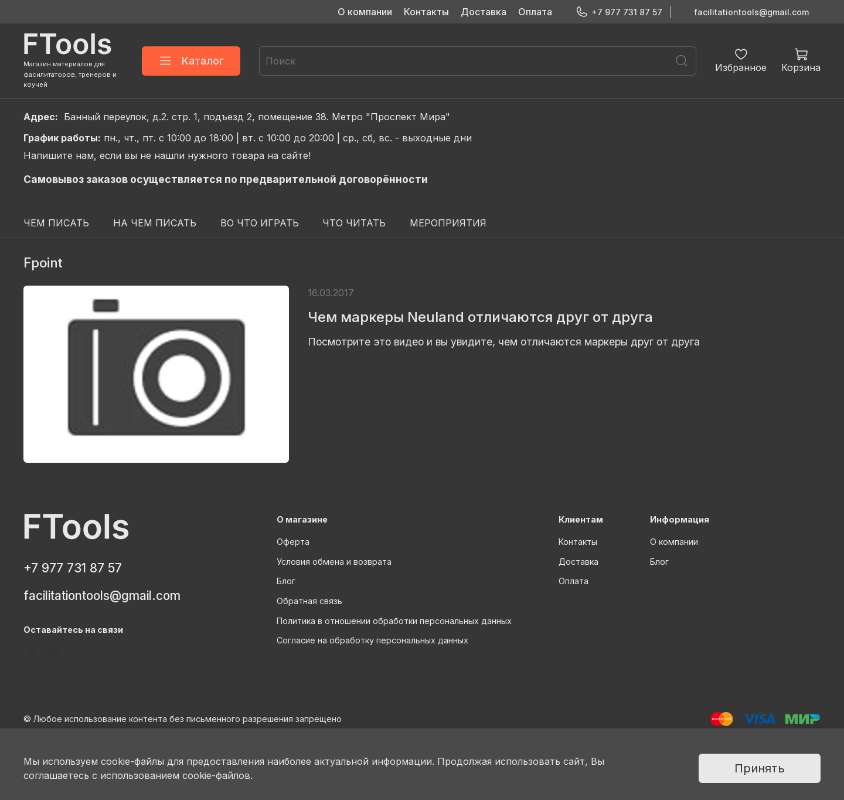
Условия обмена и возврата (334, 562)
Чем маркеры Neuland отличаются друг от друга (480, 317)
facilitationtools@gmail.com (751, 12)
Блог (286, 581)
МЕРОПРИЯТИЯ (448, 223)
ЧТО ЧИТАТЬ (354, 223)
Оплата (535, 12)
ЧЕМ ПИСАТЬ (56, 223)
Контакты (426, 12)
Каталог (191, 61)
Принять (759, 768)
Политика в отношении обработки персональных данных (394, 621)
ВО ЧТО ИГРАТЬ (259, 223)
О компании (365, 12)
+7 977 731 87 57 (619, 12)
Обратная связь (309, 601)
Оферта (293, 542)
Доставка (483, 12)
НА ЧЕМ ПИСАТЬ (154, 223)
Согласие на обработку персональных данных (372, 640)
